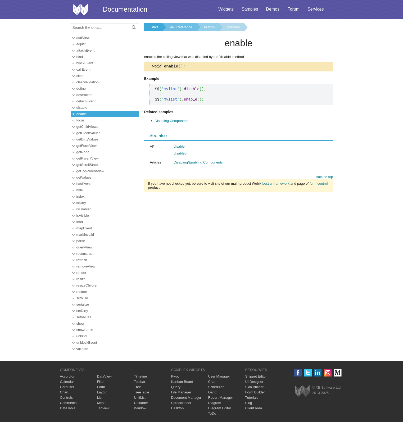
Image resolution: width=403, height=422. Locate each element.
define (81, 88)
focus (80, 120)
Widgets (226, 9)
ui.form (209, 27)
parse (80, 241)
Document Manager (186, 398)
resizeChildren (87, 285)
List (99, 398)
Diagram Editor (219, 408)
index (80, 196)
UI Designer (254, 382)
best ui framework (275, 184)
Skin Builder (254, 387)
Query (175, 387)
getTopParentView (90, 171)
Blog (248, 403)
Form (101, 387)
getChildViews (87, 127)
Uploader (141, 403)
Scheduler (216, 387)
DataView (104, 376)
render (81, 273)
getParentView (87, 158)
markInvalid (85, 235)
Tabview (103, 408)
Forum (293, 9)
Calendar (67, 382)
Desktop (177, 408)
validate (82, 349)
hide (79, 190)
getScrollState (87, 165)
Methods (233, 27)
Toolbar (140, 382)
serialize (82, 304)
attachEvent (85, 50)
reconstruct (84, 254)
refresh (81, 260)
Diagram (214, 403)
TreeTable (141, 392)
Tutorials (251, 398)
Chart (64, 392)
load (79, 222)
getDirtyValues (87, 139)
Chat (211, 382)
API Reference (181, 27)
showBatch (84, 330)
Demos (272, 9)
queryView (84, 247)
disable (81, 108)
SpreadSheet (181, 403)
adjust (81, 44)
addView (83, 38)
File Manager (181, 392)
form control (319, 184)
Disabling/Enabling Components (198, 163)
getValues (84, 177)
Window (140, 408)
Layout (102, 392)
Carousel (67, 387)
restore (81, 292)
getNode (82, 152)
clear (80, 76)
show (80, 323)
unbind (81, 336)
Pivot (175, 376)
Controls (66, 398)
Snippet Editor (256, 376)
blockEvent (84, 63)
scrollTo (82, 298)
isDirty (81, 203)
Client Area (253, 408)
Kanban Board (182, 382)
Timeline (140, 376)
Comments (68, 403)
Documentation (125, 9)
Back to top (324, 178)
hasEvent (83, 184)
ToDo (212, 413)
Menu (101, 403)
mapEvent (84, 228)
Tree (137, 387)
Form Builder (255, 392)
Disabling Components (172, 122)
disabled (180, 154)
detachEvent (86, 101)
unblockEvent (86, 342)
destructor (84, 95)
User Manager (219, 376)
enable (81, 114)
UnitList (140, 398)
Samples (250, 9)
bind (79, 57)
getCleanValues (88, 133)
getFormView (86, 146)
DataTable (68, 408)
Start (154, 27)
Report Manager (220, 398)
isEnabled (84, 209)
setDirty (82, 311)
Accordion (67, 376)
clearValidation (87, 82)
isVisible (82, 215)
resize (81, 279)
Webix (302, 391)
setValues (83, 317)
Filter (101, 382)
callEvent (83, 69)
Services (315, 9)
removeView (85, 266)
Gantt (212, 392)
